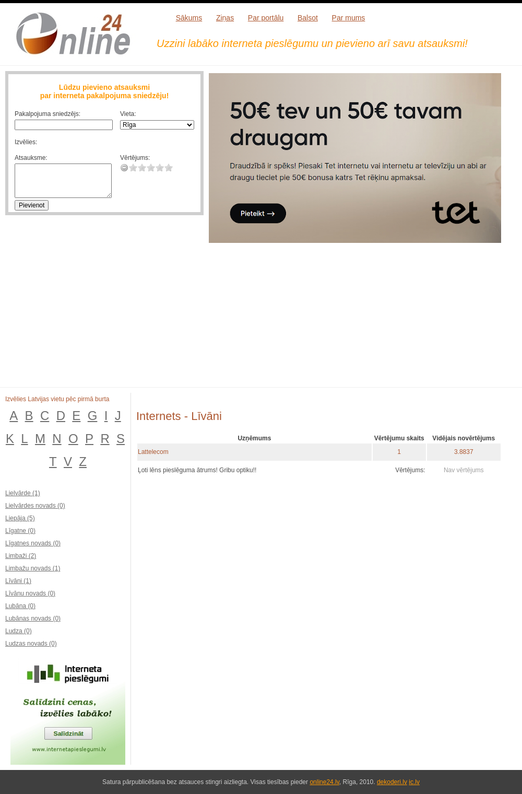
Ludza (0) (18, 631)
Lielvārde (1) (22, 493)
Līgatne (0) (20, 530)
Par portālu (265, 18)
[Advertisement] (325, 321)
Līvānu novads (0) (30, 593)
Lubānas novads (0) (33, 618)
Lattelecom (153, 452)
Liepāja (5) (20, 518)
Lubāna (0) (20, 606)
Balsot (308, 18)
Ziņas (225, 18)
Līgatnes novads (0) (33, 543)
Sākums (189, 18)
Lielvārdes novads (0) (35, 505)
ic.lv (414, 782)
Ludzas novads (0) (31, 643)
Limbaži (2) (20, 555)
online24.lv (324, 782)
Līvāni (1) (18, 581)
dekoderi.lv (392, 782)
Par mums (348, 18)
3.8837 (463, 452)
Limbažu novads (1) (32, 568)
